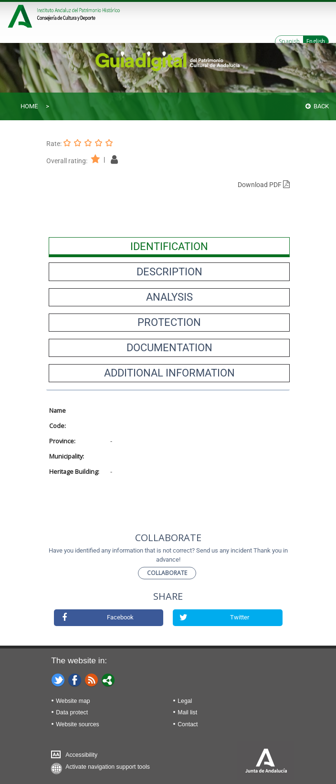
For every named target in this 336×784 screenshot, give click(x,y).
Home (29, 106)
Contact (188, 724)
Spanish (289, 41)
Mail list (187, 712)
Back (317, 106)
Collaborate (167, 573)
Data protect (72, 712)
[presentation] (169, 246)
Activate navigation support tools (107, 766)
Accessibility (81, 755)
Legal (185, 701)
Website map (73, 701)
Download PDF (264, 184)
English (315, 41)
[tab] (169, 246)
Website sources (77, 724)
